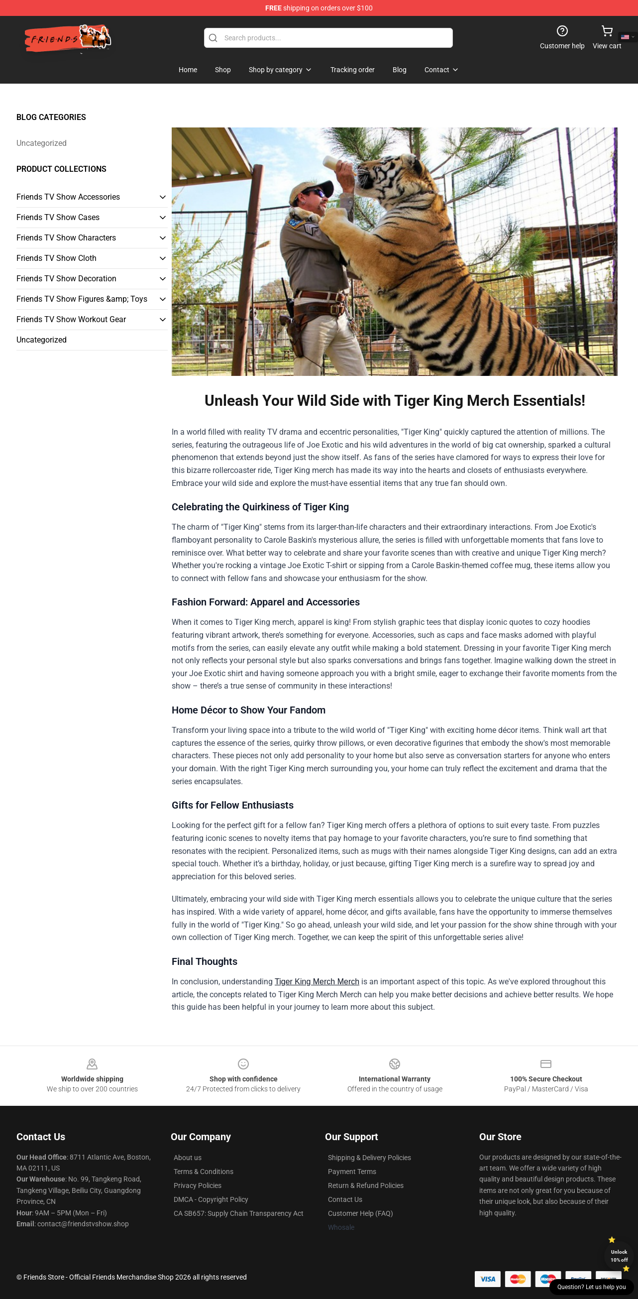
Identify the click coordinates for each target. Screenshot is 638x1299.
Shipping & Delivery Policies (369, 1158)
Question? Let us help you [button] (591, 1287)
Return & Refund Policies (366, 1185)
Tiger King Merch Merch (317, 981)
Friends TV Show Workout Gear (71, 319)
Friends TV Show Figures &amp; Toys (81, 299)
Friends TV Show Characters (66, 237)
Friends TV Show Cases (58, 217)
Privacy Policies (197, 1185)
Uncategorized (41, 143)
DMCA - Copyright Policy (211, 1199)
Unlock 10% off (619, 1256)
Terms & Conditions (203, 1172)
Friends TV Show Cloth (56, 258)
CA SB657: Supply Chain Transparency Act (239, 1213)
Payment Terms (352, 1172)
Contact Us (345, 1199)
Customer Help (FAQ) (360, 1213)
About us (188, 1158)
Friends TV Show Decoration (66, 278)
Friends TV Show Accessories (68, 197)
